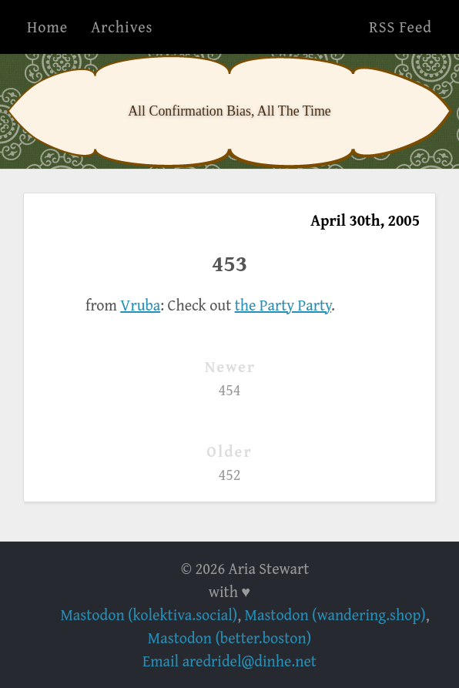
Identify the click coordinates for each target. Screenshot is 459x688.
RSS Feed (400, 26)
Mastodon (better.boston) (229, 637)
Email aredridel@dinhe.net (229, 660)
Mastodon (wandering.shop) (335, 614)
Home (47, 26)
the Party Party (283, 305)
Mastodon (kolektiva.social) (148, 614)
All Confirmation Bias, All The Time (229, 111)
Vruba (140, 305)
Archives (121, 26)
